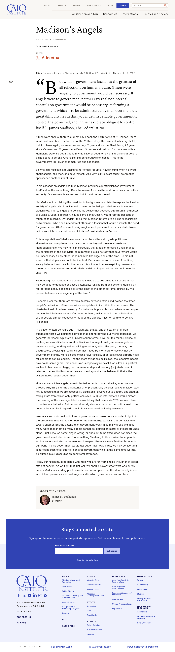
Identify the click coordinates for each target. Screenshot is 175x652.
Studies (140, 594)
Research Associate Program (146, 617)
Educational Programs (144, 607)
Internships (142, 612)
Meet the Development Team (95, 595)
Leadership (67, 587)
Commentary (142, 585)
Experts (62, 6)
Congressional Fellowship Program (71, 608)
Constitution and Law (84, 14)
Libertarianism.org (61, 647)
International (130, 14)
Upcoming (91, 606)
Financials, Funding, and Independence (72, 597)
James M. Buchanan (48, 46)
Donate (122, 5)
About (47, 6)
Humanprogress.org (100, 647)
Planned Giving (93, 589)
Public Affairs (68, 591)
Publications (94, 6)
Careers (65, 613)
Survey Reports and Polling (144, 599)
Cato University (143, 623)
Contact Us (23, 617)
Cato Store (68, 626)
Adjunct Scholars (94, 630)
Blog (110, 6)
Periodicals (118, 576)
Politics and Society (155, 14)
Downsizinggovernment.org (142, 647)
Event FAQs (92, 615)
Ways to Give (93, 580)
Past (89, 610)
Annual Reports (68, 602)
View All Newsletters (87, 560)
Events (76, 6)
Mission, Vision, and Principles (71, 581)
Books (140, 580)
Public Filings (142, 589)
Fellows (90, 634)
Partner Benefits (94, 585)
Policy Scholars (93, 625)
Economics (110, 14)
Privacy (21, 623)
